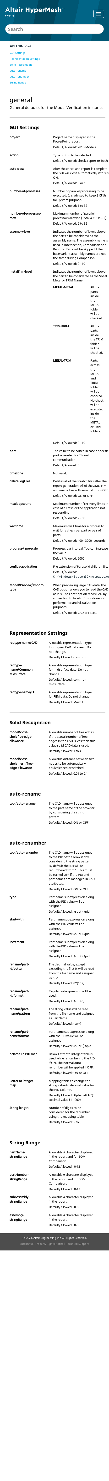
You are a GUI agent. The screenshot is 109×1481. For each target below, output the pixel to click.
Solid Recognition (21, 64)
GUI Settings (17, 52)
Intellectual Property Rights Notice (41, 1243)
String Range (18, 82)
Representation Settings (25, 58)
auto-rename (18, 70)
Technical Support (77, 1243)
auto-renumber (19, 76)
